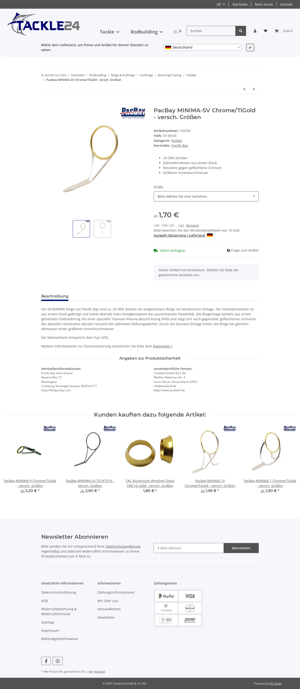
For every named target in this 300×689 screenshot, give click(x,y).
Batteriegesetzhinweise (59, 638)
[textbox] (202, 47)
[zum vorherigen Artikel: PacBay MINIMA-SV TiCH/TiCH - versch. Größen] (244, 89)
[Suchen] (211, 31)
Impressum (50, 630)
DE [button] (219, 4)
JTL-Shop (275, 683)
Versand (192, 225)
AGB (44, 601)
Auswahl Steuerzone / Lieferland (183, 235)
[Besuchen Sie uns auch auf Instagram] (57, 661)
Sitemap (47, 622)
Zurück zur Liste (56, 75)
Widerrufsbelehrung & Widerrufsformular (59, 611)
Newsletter (106, 617)
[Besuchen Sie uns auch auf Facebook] (46, 661)
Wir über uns (108, 601)
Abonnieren (241, 548)
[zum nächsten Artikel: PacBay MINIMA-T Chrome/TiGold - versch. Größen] (254, 89)
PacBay (176, 140)
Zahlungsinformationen (116, 592)
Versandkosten (109, 609)
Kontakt (286, 4)
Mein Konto (264, 4)
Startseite (240, 4)
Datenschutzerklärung (123, 546)
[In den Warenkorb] (45, 104)
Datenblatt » (162, 346)
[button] (255, 31)
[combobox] (202, 47)
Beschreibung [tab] (54, 296)
